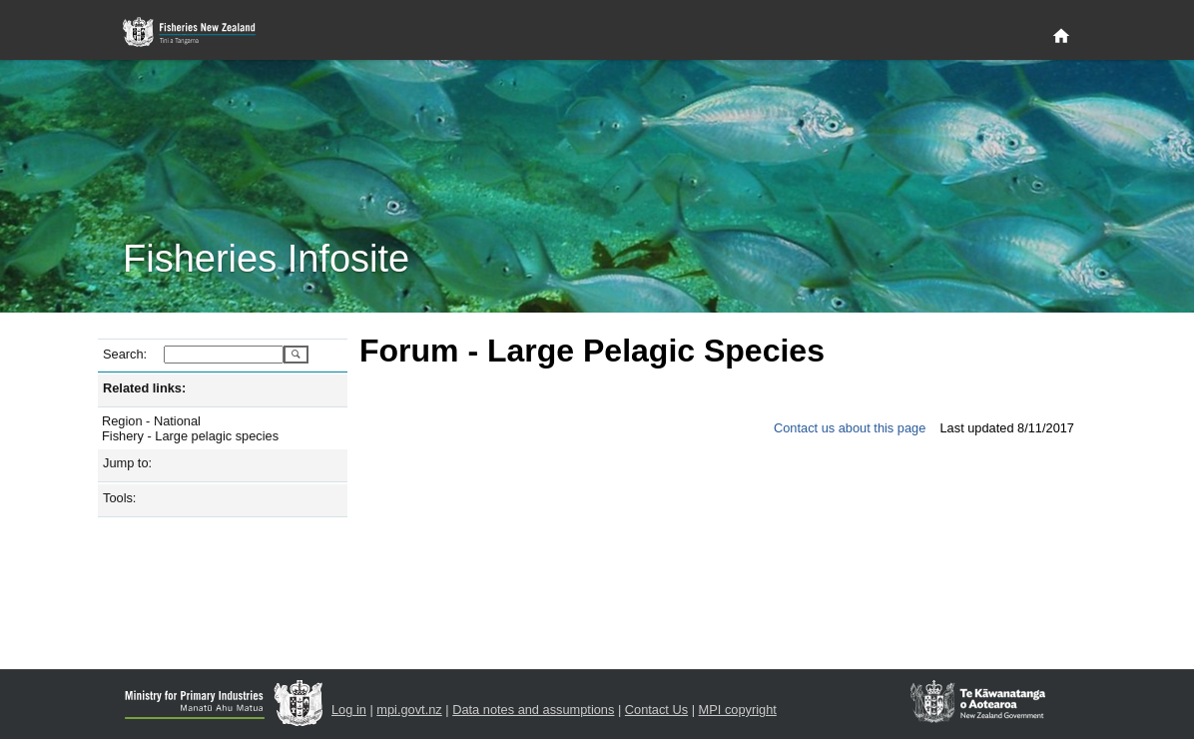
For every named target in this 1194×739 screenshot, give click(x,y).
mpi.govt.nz (408, 709)
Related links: (144, 387)
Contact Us (656, 709)
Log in (348, 709)
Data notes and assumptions (533, 709)
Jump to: (127, 462)
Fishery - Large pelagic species (190, 435)
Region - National (151, 420)
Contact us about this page (849, 427)
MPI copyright (738, 709)
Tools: (119, 497)
